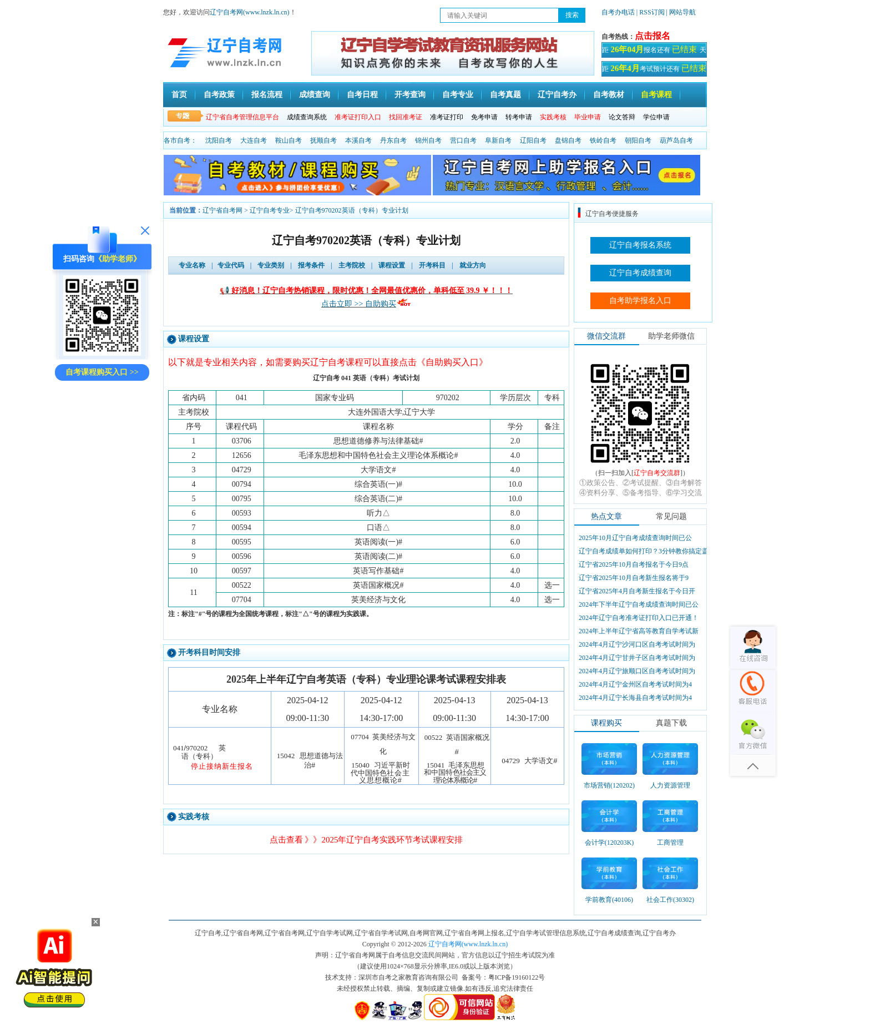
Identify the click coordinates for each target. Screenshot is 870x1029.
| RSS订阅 (650, 12)
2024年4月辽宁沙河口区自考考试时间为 (637, 644)
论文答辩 (622, 117)
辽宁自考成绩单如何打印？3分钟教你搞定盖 (644, 551)
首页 (179, 94)
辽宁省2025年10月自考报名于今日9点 (634, 564)
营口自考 (463, 140)
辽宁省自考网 (222, 210)
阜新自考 (498, 140)
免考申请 (484, 117)
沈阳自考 (218, 140)
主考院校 (351, 265)
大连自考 (253, 140)
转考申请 (518, 117)
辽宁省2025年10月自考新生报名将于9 (634, 578)
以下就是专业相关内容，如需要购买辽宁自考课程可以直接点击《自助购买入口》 (328, 362)
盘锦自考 (568, 140)
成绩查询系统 (307, 117)
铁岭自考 (603, 140)
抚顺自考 (323, 140)
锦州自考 (428, 140)
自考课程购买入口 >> (101, 372)
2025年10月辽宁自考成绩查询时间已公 (635, 538)
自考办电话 (618, 12)
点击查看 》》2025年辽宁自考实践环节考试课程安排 (366, 839)
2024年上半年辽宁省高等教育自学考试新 (639, 631)
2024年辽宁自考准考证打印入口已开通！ (639, 618)
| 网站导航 (681, 12)
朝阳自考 (638, 140)
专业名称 (192, 265)
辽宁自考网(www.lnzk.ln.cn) (250, 12)
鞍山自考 (288, 140)
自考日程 (362, 94)
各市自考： (180, 140)
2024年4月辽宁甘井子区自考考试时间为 (637, 658)
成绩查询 (314, 94)
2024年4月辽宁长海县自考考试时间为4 (635, 698)
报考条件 (311, 265)
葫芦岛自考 (676, 140)
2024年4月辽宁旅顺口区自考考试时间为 (637, 671)
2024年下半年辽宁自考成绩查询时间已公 (639, 604)
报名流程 (266, 94)
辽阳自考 (533, 140)
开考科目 (432, 265)
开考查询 (410, 94)
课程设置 (391, 265)
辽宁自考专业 (270, 210)
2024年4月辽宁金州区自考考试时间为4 (635, 684)
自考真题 (505, 94)
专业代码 (231, 265)
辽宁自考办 (557, 94)
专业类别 (270, 265)
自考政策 (219, 94)
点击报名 (652, 36)
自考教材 (608, 94)
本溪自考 (358, 140)
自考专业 (457, 94)
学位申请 (656, 117)
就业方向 (472, 265)
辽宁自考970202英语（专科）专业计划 (351, 210)
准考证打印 (446, 117)
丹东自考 (393, 140)
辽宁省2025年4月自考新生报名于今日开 (637, 591)
